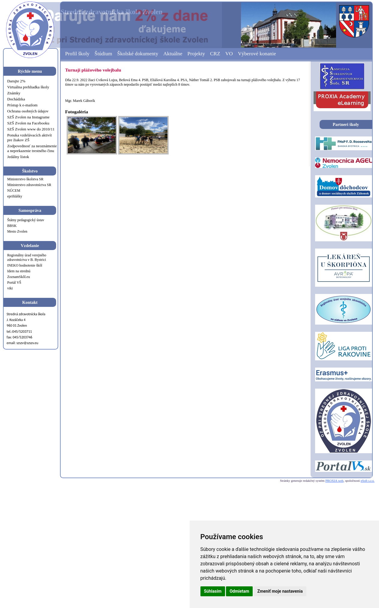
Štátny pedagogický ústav (25, 220)
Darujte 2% (16, 81)
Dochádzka (16, 99)
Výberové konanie (257, 54)
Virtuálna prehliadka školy (28, 87)
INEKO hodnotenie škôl (24, 265)
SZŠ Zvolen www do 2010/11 (31, 129)
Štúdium (103, 54)
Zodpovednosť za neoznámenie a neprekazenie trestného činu (32, 148)
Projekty (196, 54)
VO (229, 54)
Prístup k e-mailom (22, 105)
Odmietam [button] (239, 591)
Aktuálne (172, 54)
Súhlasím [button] (213, 591)
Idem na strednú (18, 271)
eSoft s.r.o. (367, 480)
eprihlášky (14, 196)
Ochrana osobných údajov (28, 111)
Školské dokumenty (137, 54)
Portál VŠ (14, 282)
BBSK (12, 226)
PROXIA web (334, 480)
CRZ (215, 54)
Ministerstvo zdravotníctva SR (29, 185)
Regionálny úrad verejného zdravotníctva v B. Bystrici (26, 257)
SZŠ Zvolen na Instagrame (28, 117)
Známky (13, 93)
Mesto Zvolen (17, 231)
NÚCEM (13, 190)
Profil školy (77, 54)
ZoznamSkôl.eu (18, 277)
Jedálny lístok (18, 156)
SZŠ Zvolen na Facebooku (28, 123)
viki (10, 288)
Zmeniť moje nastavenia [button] (279, 591)
